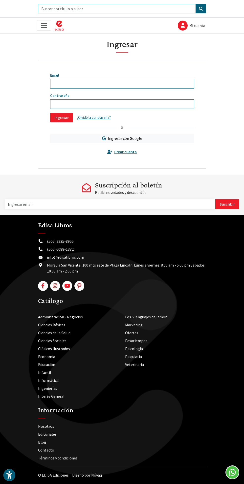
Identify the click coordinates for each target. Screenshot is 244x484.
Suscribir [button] (227, 204)
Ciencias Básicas (51, 324)
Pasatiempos (136, 340)
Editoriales (47, 434)
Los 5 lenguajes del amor (146, 316)
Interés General (51, 396)
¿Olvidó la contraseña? (94, 117)
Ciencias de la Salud (54, 332)
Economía (46, 356)
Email (54, 75)
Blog (42, 442)
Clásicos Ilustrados (54, 348)
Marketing (134, 324)
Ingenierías (47, 388)
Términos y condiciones (58, 457)
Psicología (134, 348)
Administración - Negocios (60, 316)
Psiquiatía (133, 356)
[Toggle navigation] (44, 26)
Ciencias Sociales (52, 340)
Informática (48, 380)
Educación (46, 364)
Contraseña (59, 95)
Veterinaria (134, 364)
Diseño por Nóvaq (87, 475)
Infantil (44, 372)
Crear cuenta (122, 151)
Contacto (46, 450)
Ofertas (131, 332)
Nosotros (46, 426)
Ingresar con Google (122, 138)
